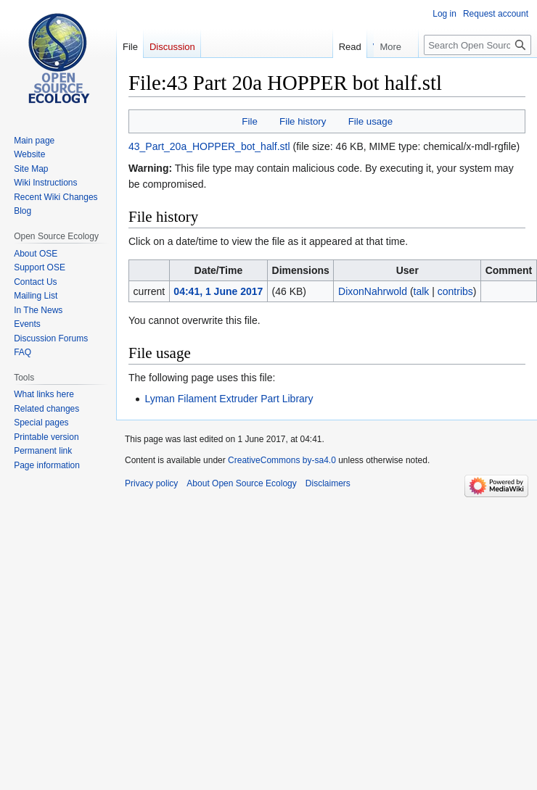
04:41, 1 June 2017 (218, 291)
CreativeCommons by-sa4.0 (282, 460)
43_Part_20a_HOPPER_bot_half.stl (209, 146)
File (249, 121)
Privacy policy (151, 483)
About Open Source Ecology (241, 483)
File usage (370, 121)
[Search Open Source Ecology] (477, 45)
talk (422, 291)
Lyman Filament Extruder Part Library (228, 398)
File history (302, 121)
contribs (455, 291)
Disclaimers (328, 483)
